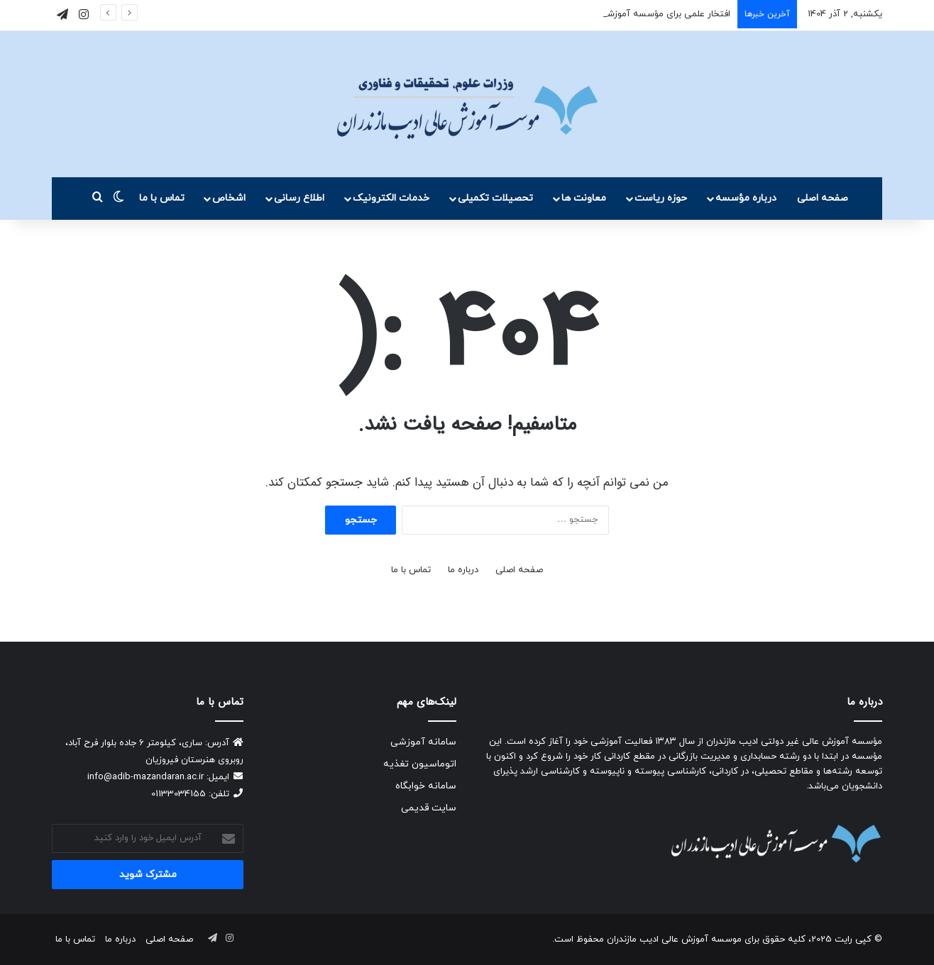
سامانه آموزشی (423, 742)
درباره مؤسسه (745, 198)
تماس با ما (162, 198)
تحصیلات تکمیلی (495, 198)
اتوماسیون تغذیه (419, 764)
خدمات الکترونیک (391, 198)
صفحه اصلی (822, 198)
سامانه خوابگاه (425, 786)
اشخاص (229, 198)
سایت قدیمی (428, 808)
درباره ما (463, 570)
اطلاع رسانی (299, 198)
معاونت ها (583, 198)
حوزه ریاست (660, 198)
